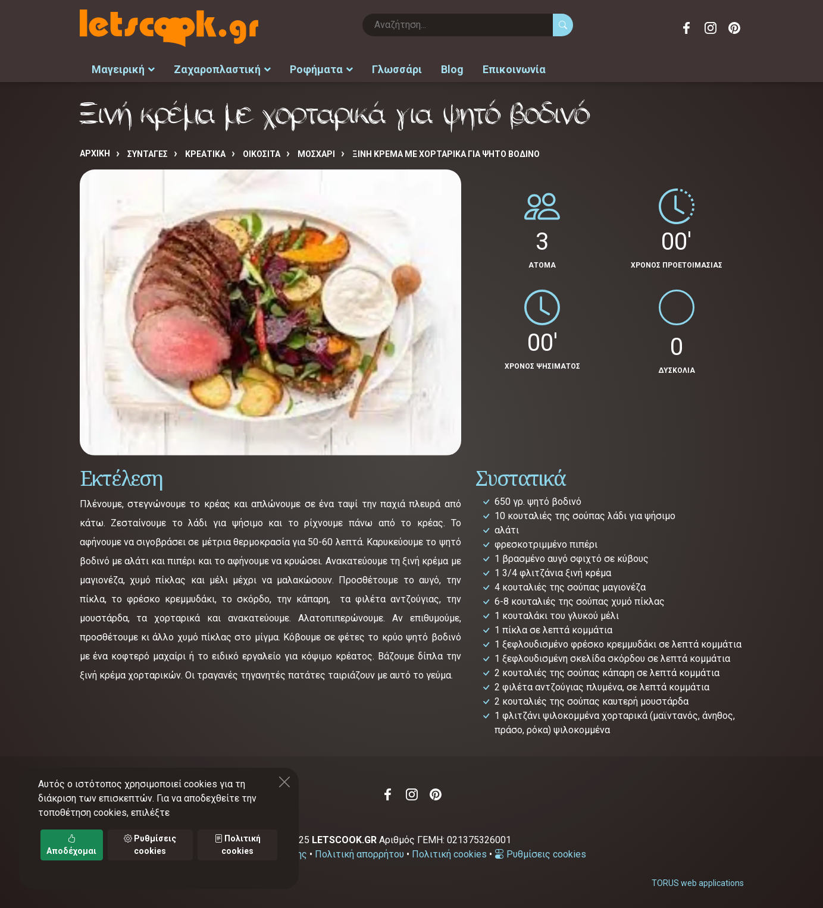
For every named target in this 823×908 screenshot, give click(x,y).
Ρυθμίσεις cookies (540, 853)
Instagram (710, 27)
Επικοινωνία (514, 68)
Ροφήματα (321, 68)
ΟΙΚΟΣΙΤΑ (261, 153)
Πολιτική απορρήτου (359, 853)
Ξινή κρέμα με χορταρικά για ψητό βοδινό (446, 153)
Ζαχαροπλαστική (222, 68)
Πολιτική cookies (449, 853)
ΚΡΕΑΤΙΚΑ (205, 153)
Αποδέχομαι (71, 845)
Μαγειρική (123, 68)
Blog (452, 68)
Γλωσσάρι (397, 68)
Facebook (686, 27)
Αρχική (95, 152)
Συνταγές (147, 153)
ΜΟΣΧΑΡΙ (316, 153)
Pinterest (734, 27)
